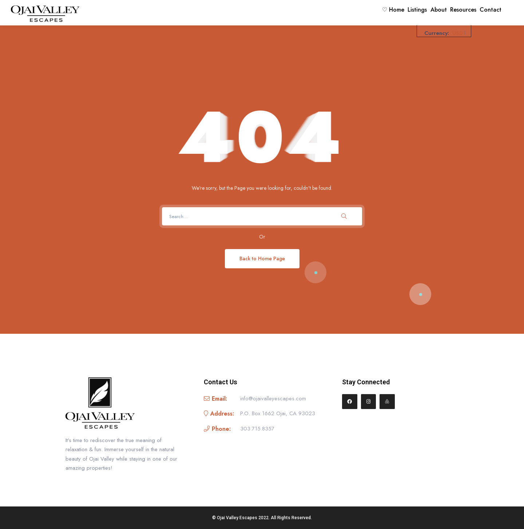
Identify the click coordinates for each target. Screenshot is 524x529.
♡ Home (366, 12)
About (423, 12)
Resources (454, 12)
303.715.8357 (257, 429)
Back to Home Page (262, 258)
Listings (396, 12)
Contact (488, 12)
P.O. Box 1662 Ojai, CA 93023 (277, 413)
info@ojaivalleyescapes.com (273, 398)
